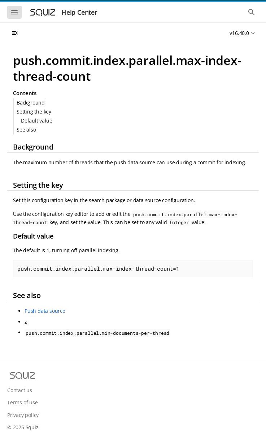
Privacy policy (23, 415)
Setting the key (34, 111)
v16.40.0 (239, 33)
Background (31, 102)
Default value (36, 120)
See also (26, 129)
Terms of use (22, 402)
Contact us (19, 390)
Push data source (45, 310)
